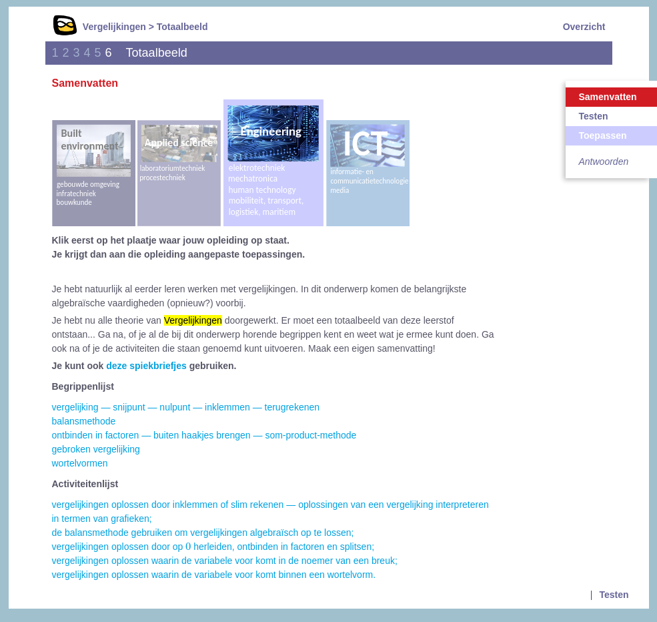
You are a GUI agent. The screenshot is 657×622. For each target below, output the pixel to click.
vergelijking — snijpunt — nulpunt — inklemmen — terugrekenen (186, 407)
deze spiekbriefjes (146, 365)
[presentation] (188, 546)
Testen (613, 594)
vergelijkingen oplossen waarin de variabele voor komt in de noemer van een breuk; (225, 560)
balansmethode (84, 421)
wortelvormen (80, 463)
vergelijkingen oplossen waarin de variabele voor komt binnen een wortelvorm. (214, 574)
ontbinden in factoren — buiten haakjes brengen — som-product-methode (204, 435)
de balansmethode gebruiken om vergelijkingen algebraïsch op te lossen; (203, 532)
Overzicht (584, 26)
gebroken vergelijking (96, 449)
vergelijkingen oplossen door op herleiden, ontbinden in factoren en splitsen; (213, 546)
